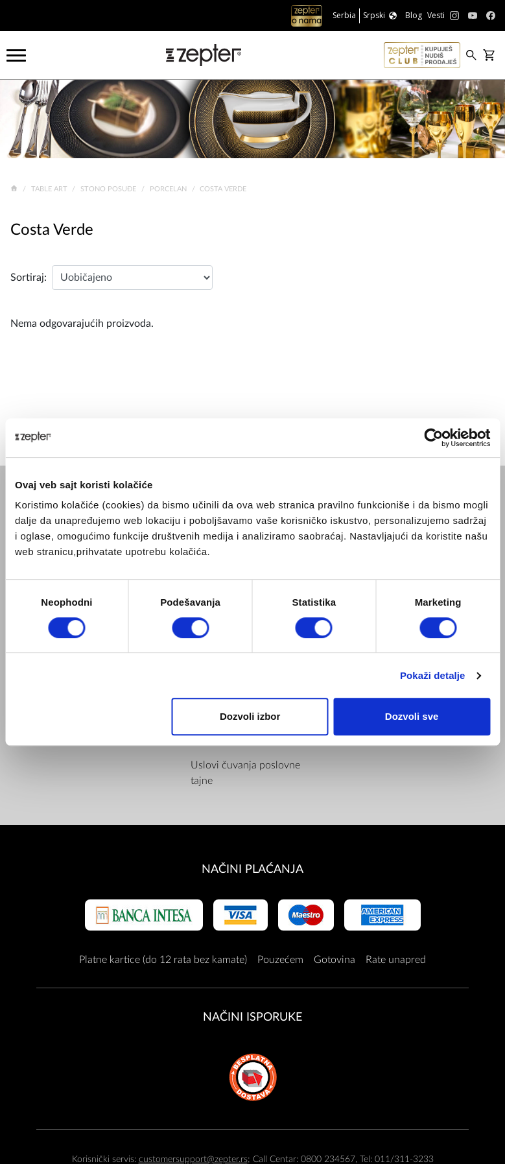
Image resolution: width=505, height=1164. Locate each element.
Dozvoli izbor (250, 716)
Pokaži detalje (432, 675)
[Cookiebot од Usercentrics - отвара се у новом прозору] (433, 437)
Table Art (50, 189)
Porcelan (169, 189)
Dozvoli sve (412, 716)
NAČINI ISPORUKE (252, 1017)
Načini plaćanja (252, 869)
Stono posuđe (109, 189)
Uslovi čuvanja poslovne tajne (245, 773)
